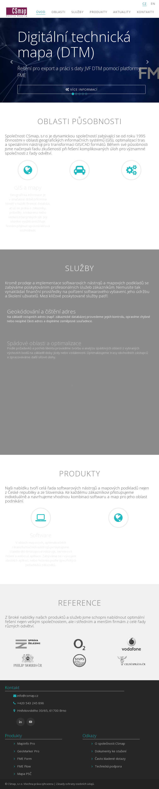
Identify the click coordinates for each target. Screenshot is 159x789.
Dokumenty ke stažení (110, 751)
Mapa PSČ (24, 774)
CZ (144, 4)
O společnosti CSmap (110, 743)
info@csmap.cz (27, 695)
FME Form (24, 758)
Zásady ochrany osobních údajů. (75, 784)
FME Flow (24, 766)
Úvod (40, 12)
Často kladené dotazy (110, 758)
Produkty (98, 12)
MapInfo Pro (26, 743)
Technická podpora (108, 766)
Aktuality (122, 12)
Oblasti (58, 12)
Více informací (82, 90)
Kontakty (145, 12)
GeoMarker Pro (28, 751)
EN (153, 4)
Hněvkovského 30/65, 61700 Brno (41, 710)
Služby (77, 12)
